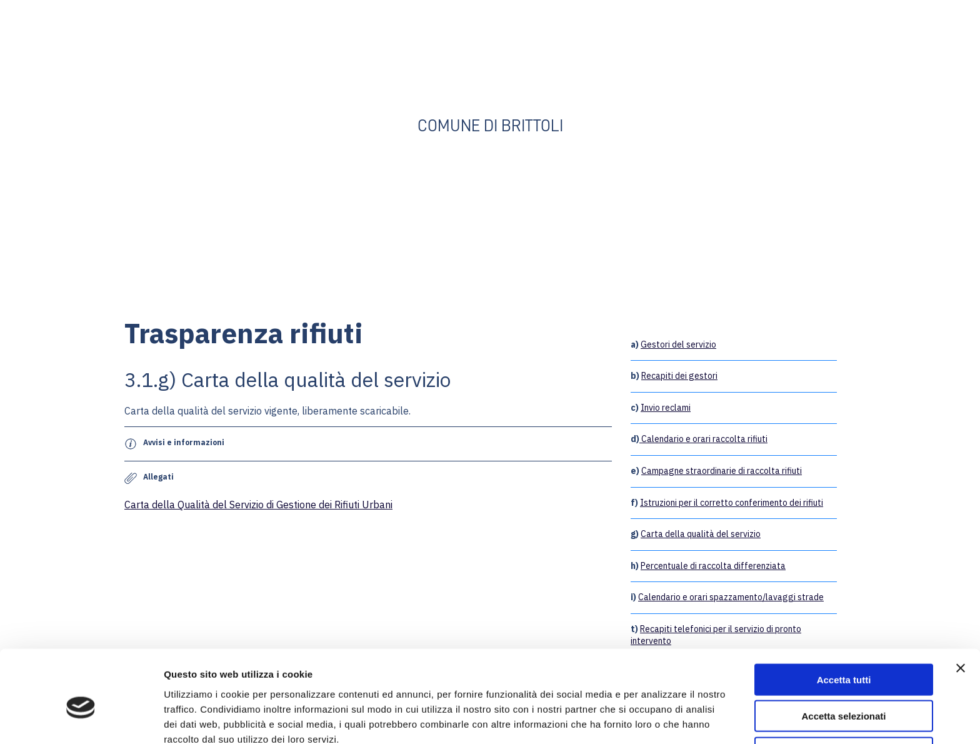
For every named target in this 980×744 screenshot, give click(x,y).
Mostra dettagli (657, 719)
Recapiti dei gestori (679, 375)
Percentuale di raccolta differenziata (713, 565)
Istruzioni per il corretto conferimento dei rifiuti (731, 502)
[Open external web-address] (489, 63)
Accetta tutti (844, 619)
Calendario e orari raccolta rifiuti (703, 439)
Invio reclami (666, 407)
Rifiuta (844, 692)
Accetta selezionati (843, 656)
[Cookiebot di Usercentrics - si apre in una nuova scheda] (81, 719)
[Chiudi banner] (960, 607)
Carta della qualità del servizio (701, 534)
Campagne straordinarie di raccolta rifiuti (721, 470)
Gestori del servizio (678, 344)
